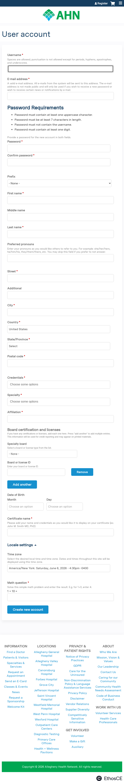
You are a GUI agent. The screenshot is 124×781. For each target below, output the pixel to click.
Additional (14, 288)
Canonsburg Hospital (46, 672)
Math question (17, 582)
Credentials (15, 377)
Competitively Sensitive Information (77, 718)
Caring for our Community (108, 679)
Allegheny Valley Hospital (46, 663)
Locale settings (20, 545)
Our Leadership (108, 666)
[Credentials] (26, 384)
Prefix (11, 176)
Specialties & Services (16, 664)
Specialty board (17, 443)
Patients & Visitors (15, 657)
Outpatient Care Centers (47, 726)
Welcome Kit (15, 706)
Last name (14, 227)
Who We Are (108, 652)
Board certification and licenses (33, 430)
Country (12, 322)
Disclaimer (77, 698)
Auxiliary (77, 747)
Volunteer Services (108, 713)
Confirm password (19, 155)
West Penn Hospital (46, 714)
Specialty (13, 395)
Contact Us (108, 672)
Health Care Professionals (108, 720)
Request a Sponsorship (15, 699)
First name (14, 193)
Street (11, 271)
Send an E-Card (16, 681)
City (10, 305)
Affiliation (14, 412)
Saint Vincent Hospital (46, 697)
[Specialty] (26, 401)
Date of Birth (16, 495)
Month (11, 499)
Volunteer (77, 736)
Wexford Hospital (46, 719)
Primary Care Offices (46, 741)
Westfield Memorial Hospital (47, 706)
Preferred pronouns (20, 244)
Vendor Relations (77, 704)
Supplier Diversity (77, 709)
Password (14, 141)
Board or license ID (18, 462)
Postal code (15, 356)
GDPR (77, 665)
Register (102, 3)
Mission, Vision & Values (108, 659)
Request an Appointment (16, 673)
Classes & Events (16, 686)
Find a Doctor (16, 652)
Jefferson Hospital (46, 690)
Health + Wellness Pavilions (46, 750)
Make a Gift (77, 741)
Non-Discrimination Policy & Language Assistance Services (77, 684)
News (16, 692)
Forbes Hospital (46, 679)
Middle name (16, 210)
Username (14, 55)
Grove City (46, 685)
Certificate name (18, 518)
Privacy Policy (77, 693)
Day (49, 499)
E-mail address (17, 79)
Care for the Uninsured (77, 673)
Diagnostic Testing (46, 734)
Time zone (14, 554)
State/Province (17, 339)
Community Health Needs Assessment (108, 688)
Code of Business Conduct (108, 697)
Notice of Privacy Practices (77, 658)
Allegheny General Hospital (46, 653)
